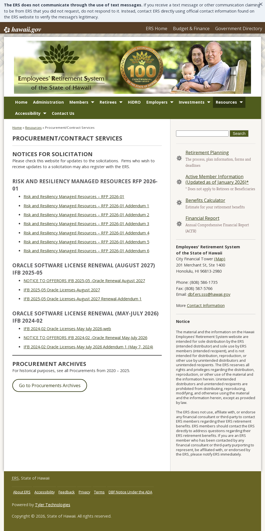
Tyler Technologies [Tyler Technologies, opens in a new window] (52, 507)
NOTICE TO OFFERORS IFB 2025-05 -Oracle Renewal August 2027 (84, 283)
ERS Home (135, 29)
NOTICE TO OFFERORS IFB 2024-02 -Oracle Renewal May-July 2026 (85, 340)
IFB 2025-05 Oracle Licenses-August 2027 (62, 292)
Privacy (84, 494)
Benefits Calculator (205, 203)
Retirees (108, 105)
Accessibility (28, 116)
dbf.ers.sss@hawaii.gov (209, 297)
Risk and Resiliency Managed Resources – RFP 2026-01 (74, 199)
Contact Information (206, 308)
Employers (157, 105)
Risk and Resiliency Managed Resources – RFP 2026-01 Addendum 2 (86, 217)
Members (78, 105)
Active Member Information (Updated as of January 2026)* (217, 182)
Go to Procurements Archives (50, 388)
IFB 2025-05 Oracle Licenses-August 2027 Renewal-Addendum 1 (83, 301)
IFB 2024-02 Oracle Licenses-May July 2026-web (67, 331)
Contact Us (63, 116)
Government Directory (234, 29)
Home (21, 105)
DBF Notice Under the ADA (130, 494)
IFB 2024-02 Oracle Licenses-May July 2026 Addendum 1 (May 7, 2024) (88, 349)
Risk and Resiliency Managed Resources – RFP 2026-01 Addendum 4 (86, 235)
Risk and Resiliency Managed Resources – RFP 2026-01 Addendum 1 (86, 208)
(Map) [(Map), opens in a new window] (219, 262)
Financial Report (202, 221)
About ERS (22, 494)
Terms (99, 494)
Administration (48, 105)
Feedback (66, 494)
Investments (192, 105)
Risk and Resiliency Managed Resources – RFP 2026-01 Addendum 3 (86, 226)
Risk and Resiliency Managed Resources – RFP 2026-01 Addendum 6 (86, 253)
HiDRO (134, 105)
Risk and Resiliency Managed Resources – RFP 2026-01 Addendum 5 (86, 244)
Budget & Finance (177, 29)
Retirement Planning (207, 156)
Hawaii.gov (22, 29)
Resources (226, 105)
